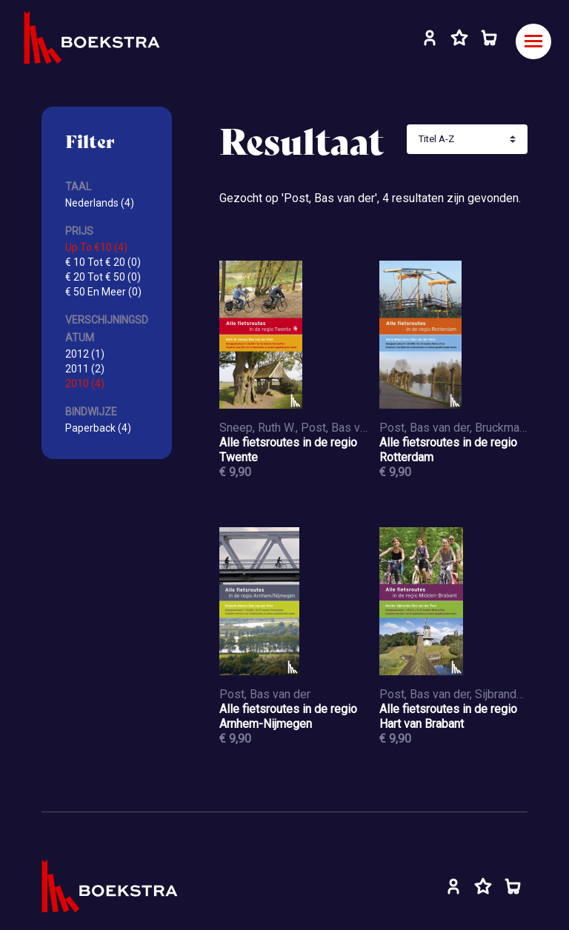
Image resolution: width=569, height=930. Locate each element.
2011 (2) (84, 369)
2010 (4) (84, 383)
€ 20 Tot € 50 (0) (103, 277)
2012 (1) (84, 354)
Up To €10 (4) (96, 247)
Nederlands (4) (99, 203)
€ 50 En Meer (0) (103, 292)
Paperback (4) (98, 428)
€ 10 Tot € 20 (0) (103, 262)
